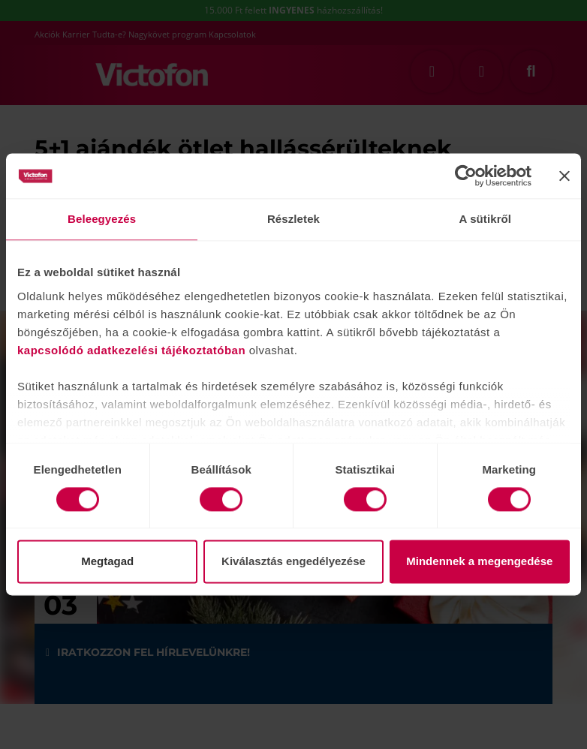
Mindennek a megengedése (479, 561)
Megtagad (107, 561)
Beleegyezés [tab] (102, 218)
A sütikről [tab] (485, 218)
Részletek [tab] (293, 218)
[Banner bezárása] (564, 175)
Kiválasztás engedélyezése (293, 561)
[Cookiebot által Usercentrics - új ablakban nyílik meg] (465, 175)
